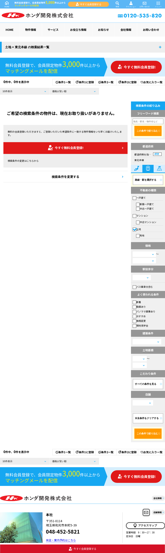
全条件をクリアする (147, 418)
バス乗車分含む (143, 286)
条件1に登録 (84, 82)
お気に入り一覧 (151, 82)
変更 (157, 154)
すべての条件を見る (145, 384)
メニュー (158, 4)
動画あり (139, 306)
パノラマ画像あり (144, 311)
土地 (137, 229)
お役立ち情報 (78, 30)
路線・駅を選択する (145, 179)
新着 (137, 302)
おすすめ (139, 316)
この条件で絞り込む (147, 130)
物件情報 (30, 30)
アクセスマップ (145, 525)
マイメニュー (131, 4)
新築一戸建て (145, 204)
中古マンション (146, 222)
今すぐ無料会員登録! (137, 67)
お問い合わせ (144, 4)
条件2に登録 (127, 82)
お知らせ (103, 30)
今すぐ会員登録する (88, 4)
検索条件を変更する (65, 176)
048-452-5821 (63, 531)
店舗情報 (157, 512)
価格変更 (139, 320)
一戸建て (139, 197)
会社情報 (125, 30)
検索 (117, 4)
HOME (7, 4)
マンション (140, 215)
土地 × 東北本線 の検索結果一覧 (27, 47)
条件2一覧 (105, 82)
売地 (140, 235)
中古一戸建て (145, 208)
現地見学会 (140, 325)
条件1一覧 (63, 82)
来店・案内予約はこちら (61, 540)
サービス (53, 30)
